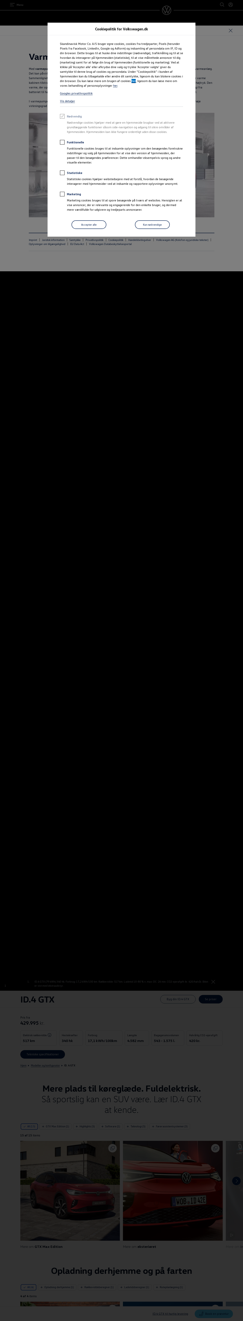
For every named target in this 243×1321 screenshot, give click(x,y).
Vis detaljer (67, 101)
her (133, 81)
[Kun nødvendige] (152, 224)
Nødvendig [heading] (71, 117)
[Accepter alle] (89, 224)
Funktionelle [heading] (72, 143)
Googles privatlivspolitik (76, 93)
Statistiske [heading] (71, 173)
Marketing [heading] (70, 195)
